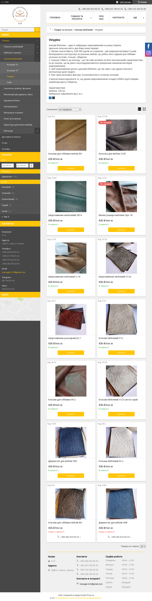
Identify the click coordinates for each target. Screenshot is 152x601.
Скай (9, 82)
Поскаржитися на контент (66, 598)
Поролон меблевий (13, 46)
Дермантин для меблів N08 (113, 522)
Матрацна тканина (13, 112)
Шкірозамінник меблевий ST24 (115, 276)
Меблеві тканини (12, 52)
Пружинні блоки (12, 100)
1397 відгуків (125, 2)
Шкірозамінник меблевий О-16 (64, 276)
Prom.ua (90, 595)
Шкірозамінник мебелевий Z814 (65, 215)
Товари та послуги (77, 17)
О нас (4, 142)
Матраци (8, 130)
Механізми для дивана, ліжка (18, 94)
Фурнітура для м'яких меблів (18, 124)
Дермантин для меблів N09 (62, 461)
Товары (5, 40)
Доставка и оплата (11, 136)
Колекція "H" (12, 70)
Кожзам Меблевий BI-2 (111, 461)
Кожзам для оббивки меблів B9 (65, 153)
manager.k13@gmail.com (13, 272)
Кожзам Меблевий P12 (111, 338)
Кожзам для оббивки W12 (62, 399)
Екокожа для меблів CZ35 (112, 153)
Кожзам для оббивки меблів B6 (65, 522)
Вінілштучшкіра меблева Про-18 (115, 215)
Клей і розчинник (12, 118)
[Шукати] (37, 29)
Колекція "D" (12, 64)
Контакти (118, 17)
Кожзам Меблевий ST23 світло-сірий (118, 399)
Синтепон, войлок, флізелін (17, 88)
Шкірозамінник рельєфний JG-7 (64, 338)
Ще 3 (6, 216)
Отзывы (6, 148)
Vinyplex (10, 76)
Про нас (101, 17)
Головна (55, 17)
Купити (70, 168)
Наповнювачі (10, 106)
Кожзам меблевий (13, 58)
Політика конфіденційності (90, 598)
